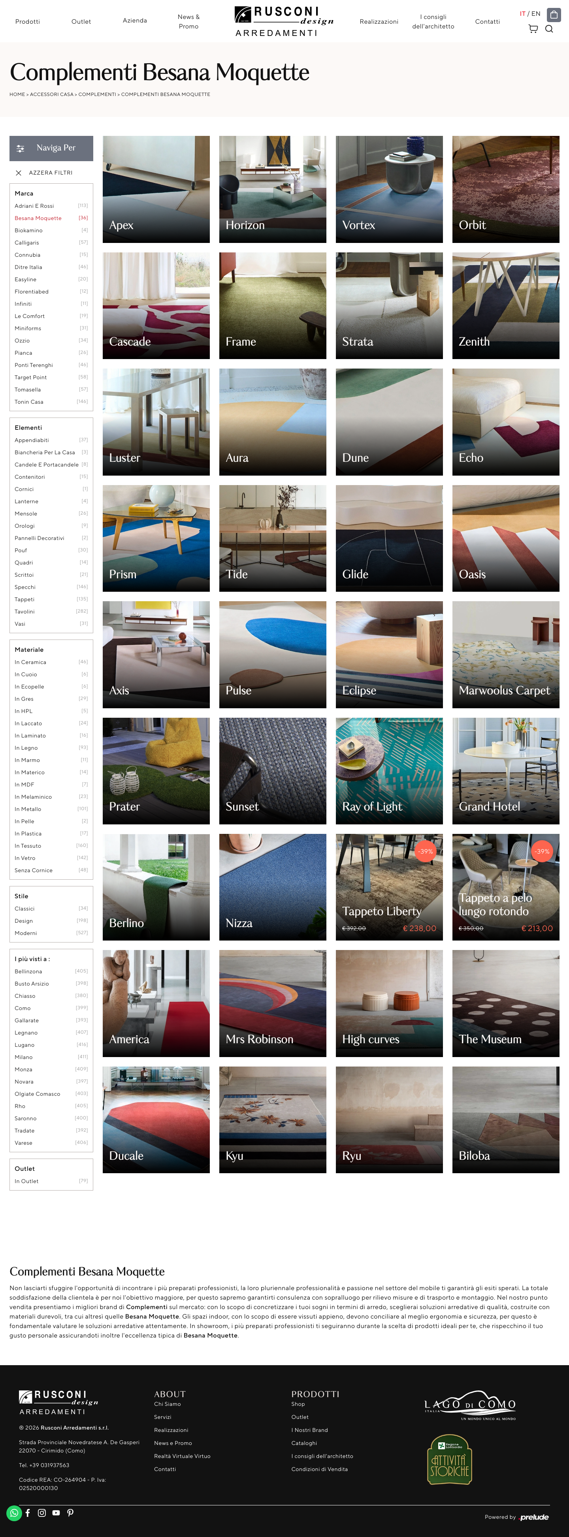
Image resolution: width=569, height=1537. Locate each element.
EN (537, 13)
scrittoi (24, 575)
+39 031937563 (49, 1465)
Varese (23, 1143)
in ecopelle (29, 687)
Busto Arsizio (32, 984)
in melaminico (33, 797)
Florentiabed (32, 292)
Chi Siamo (167, 1404)
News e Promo (173, 1443)
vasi (20, 624)
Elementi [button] (28, 428)
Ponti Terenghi (34, 365)
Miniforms (28, 328)
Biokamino (29, 231)
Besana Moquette (38, 218)
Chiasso (25, 996)
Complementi (98, 95)
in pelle (24, 821)
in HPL (23, 711)
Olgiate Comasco (37, 1094)
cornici (24, 489)
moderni (26, 933)
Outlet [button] (25, 1169)
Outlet (81, 21)
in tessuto (28, 846)
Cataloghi (304, 1443)
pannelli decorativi (39, 538)
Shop (298, 1404)
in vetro (25, 858)
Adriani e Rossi (34, 206)
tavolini (25, 612)
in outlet (27, 1181)
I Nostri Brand (310, 1430)
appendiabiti (32, 440)
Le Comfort (30, 316)
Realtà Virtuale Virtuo (182, 1456)
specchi (25, 587)
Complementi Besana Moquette (166, 95)
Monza (23, 1070)
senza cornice (34, 870)
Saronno (26, 1119)
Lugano (25, 1045)
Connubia (28, 255)
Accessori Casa (51, 95)
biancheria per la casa (45, 453)
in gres (24, 699)
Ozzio (22, 341)
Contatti (488, 21)
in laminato (30, 736)
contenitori (30, 477)
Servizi (162, 1417)
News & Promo (188, 21)
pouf (21, 550)
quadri (24, 563)
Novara (24, 1082)
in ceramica (31, 662)
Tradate (25, 1131)
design (24, 921)
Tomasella (28, 390)
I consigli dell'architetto (434, 21)
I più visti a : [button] (32, 959)
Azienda (134, 20)
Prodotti (27, 21)
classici (25, 909)
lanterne (26, 502)
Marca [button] (24, 194)
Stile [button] (21, 896)
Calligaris (27, 243)
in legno (26, 748)
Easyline (26, 280)
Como (23, 1008)
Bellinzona (28, 972)
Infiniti (23, 304)
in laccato (28, 724)
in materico (30, 772)
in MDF (24, 785)
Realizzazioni (379, 21)
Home (17, 95)
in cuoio (26, 675)
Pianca (23, 353)
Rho (20, 1106)
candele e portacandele (47, 465)
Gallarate (27, 1021)
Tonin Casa (29, 402)
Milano (24, 1057)
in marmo (27, 760)
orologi (25, 526)
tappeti (24, 599)
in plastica (28, 834)
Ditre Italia (28, 267)
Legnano (26, 1033)
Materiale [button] (29, 650)
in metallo (28, 809)
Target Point (31, 377)
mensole (26, 514)
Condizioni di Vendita (320, 1469)
